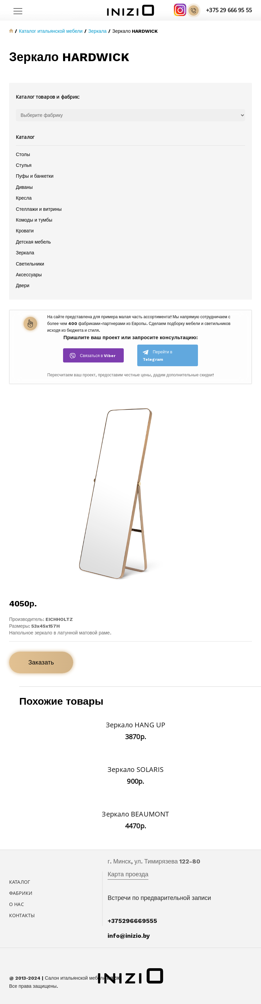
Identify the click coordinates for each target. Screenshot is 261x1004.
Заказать (41, 662)
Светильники (30, 264)
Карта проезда (128, 874)
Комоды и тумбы (34, 220)
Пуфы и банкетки (34, 176)
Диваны (24, 187)
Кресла (24, 198)
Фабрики (20, 893)
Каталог (19, 882)
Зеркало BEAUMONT (135, 814)
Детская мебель (33, 242)
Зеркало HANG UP (136, 724)
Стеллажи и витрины (39, 209)
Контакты (22, 915)
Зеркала (25, 252)
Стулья (23, 165)
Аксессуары (29, 274)
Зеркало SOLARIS (136, 769)
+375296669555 (132, 920)
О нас (16, 904)
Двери (22, 285)
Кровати (25, 230)
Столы (23, 154)
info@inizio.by (129, 935)
